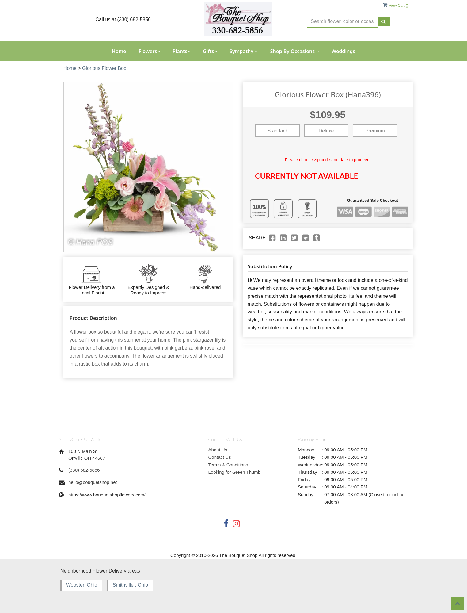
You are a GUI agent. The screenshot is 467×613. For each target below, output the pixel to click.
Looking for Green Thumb (234, 472)
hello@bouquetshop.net (92, 482)
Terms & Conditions (228, 464)
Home (119, 51)
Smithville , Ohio (130, 585)
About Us (217, 449)
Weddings (343, 51)
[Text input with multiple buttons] (342, 22)
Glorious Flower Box (104, 68)
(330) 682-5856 (84, 470)
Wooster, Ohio (81, 585)
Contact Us (219, 457)
